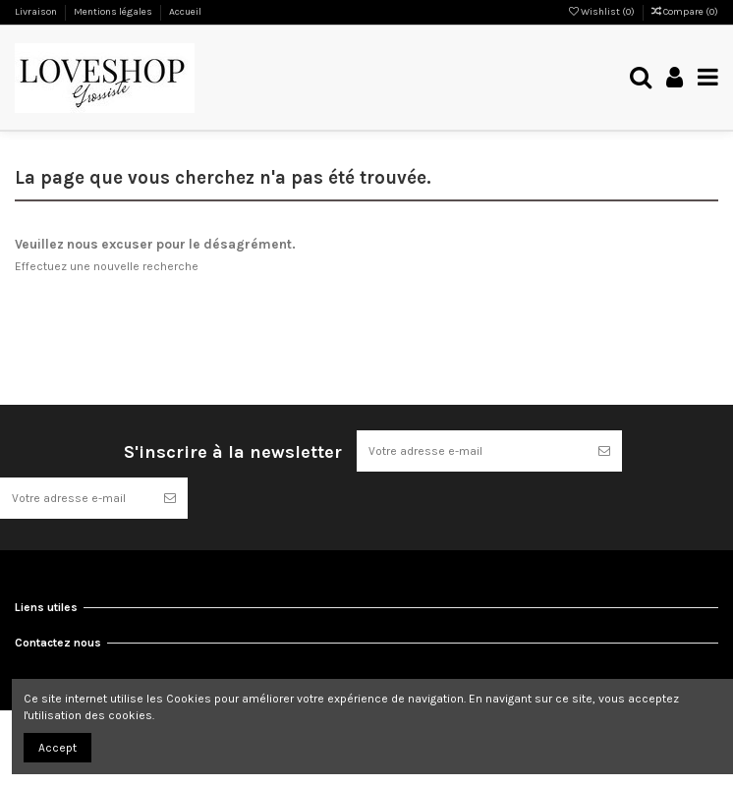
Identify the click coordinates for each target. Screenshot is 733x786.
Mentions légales (114, 12)
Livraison (37, 12)
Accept (57, 748)
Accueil (185, 12)
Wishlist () (603, 12)
